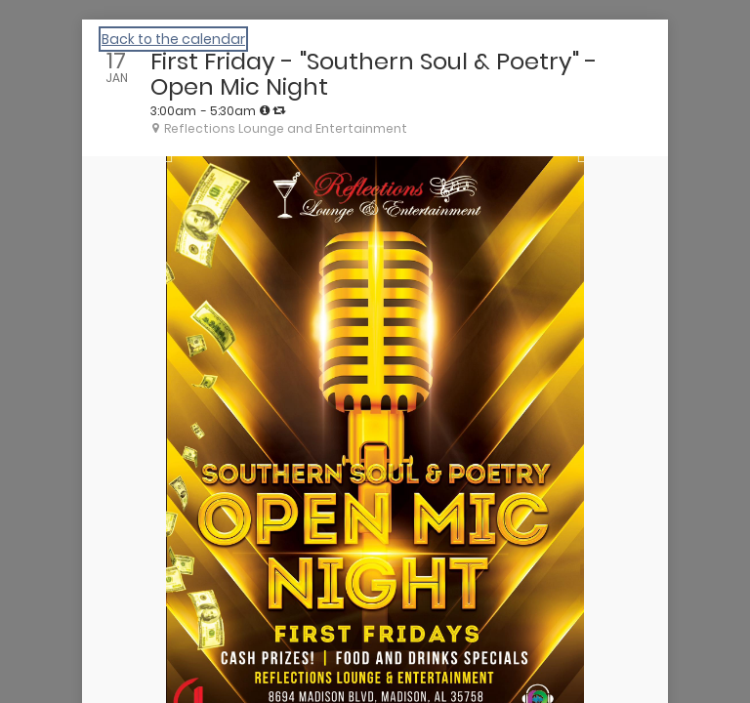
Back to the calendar (173, 39)
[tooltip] (265, 110)
